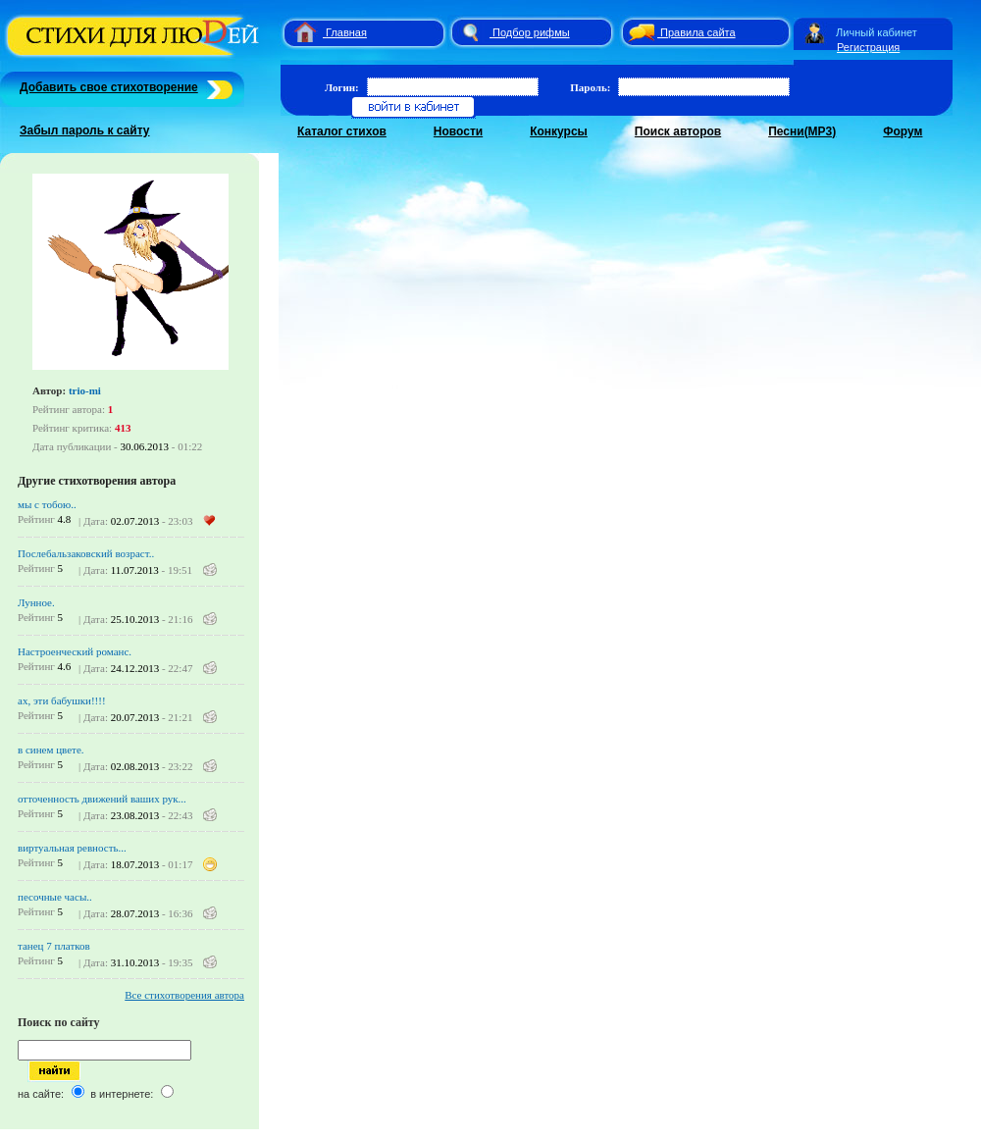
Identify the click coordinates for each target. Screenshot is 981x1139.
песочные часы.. (55, 897)
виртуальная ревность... (72, 848)
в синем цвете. (51, 749)
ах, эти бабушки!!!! (62, 700)
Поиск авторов (678, 131)
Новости (458, 131)
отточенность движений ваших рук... (102, 798)
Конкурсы (559, 131)
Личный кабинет (876, 32)
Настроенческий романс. (74, 651)
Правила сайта (698, 32)
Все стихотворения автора (184, 995)
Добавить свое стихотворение (109, 87)
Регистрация (868, 47)
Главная (346, 32)
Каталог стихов (342, 131)
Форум (902, 131)
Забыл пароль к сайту (85, 130)
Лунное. (36, 602)
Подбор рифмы (531, 32)
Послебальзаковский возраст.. (86, 553)
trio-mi (85, 390)
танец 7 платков (54, 946)
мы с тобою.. (47, 504)
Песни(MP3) (802, 131)
